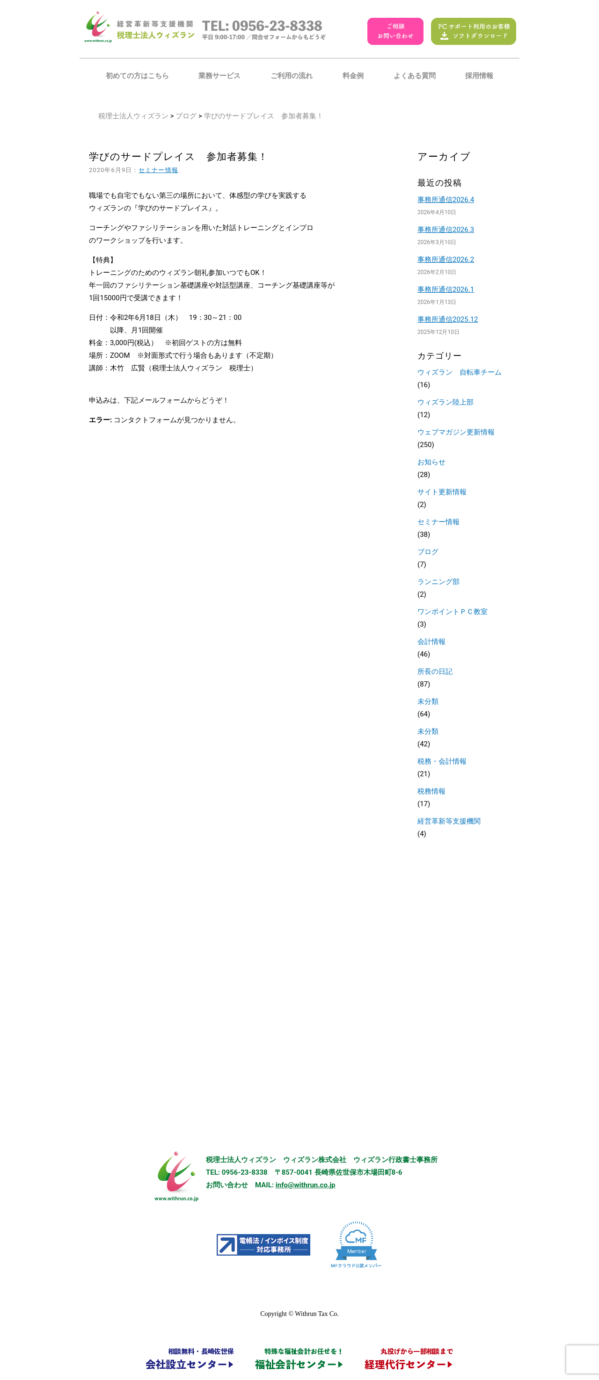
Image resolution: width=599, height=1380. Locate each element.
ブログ (186, 116)
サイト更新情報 (442, 492)
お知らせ (431, 462)
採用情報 (479, 76)
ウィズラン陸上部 (445, 402)
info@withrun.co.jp (306, 1185)
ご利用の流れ (291, 76)
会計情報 (431, 641)
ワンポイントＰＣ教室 (452, 611)
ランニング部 (438, 582)
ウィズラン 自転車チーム (459, 372)
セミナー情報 (158, 169)
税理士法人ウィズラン (133, 116)
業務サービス (219, 76)
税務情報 (431, 791)
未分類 (427, 701)
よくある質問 (415, 76)
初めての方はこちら (137, 76)
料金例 (353, 76)
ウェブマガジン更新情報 (456, 432)
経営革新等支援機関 (449, 821)
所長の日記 (435, 671)
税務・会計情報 (442, 761)
